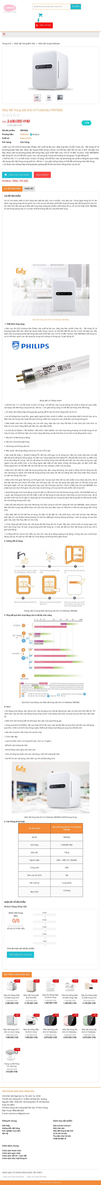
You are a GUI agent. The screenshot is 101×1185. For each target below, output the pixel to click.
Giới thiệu (6, 1126)
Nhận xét (29, 189)
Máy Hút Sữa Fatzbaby (14, 1177)
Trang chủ (6, 44)
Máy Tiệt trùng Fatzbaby (49, 44)
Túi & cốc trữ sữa (60, 1133)
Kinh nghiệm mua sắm (11, 1131)
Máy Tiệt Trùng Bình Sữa (24, 44)
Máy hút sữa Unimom (62, 1126)
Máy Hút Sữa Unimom (37, 1177)
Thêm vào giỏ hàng (19, 175)
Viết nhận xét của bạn (20, 955)
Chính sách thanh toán (11, 1151)
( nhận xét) (16, 929)
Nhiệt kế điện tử (60, 1138)
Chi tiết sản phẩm (12, 189)
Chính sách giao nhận (11, 1153)
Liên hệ (5, 1133)
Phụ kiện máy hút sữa (62, 1136)
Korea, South (25, 138)
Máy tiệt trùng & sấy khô (63, 1131)
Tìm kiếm (75, 6)
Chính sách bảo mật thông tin (14, 1158)
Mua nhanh (42, 175)
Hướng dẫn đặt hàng (11, 1128)
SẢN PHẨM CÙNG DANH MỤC (17, 975)
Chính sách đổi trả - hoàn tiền (14, 1156)
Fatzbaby (24, 134)
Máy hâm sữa (58, 1128)
